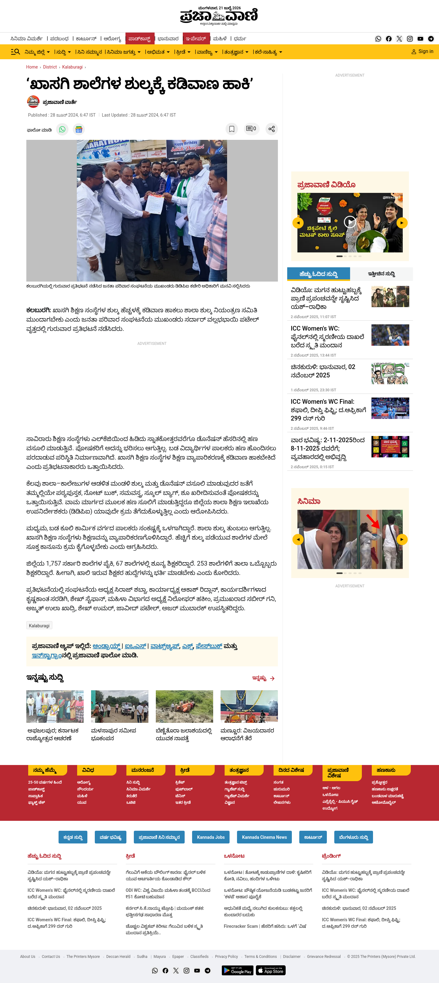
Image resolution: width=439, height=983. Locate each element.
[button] (73, 837)
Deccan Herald (118, 956)
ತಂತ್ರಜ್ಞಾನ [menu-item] (233, 52)
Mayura (160, 956)
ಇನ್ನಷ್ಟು (263, 678)
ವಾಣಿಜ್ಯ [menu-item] (205, 52)
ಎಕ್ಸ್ (187, 646)
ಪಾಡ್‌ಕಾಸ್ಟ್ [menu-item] (139, 39)
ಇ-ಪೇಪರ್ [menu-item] (195, 39)
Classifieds (200, 956)
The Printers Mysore (83, 956)
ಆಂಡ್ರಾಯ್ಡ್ (107, 646)
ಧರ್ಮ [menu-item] (240, 39)
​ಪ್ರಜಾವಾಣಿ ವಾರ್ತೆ (60, 102)
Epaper (178, 956)
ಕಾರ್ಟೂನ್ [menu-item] (86, 39)
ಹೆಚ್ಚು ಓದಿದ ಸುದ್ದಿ (44, 856)
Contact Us (51, 956)
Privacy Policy (226, 956)
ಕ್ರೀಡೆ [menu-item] (180, 52)
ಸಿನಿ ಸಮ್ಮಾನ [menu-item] (89, 52)
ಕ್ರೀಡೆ (130, 856)
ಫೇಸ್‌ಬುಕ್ (209, 646)
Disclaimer (292, 956)
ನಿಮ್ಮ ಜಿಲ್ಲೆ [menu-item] (35, 52)
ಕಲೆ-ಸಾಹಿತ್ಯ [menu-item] (266, 52)
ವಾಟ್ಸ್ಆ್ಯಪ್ (165, 646)
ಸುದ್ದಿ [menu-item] (61, 52)
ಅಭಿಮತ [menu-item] (156, 52)
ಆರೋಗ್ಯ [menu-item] (112, 39)
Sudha (142, 956)
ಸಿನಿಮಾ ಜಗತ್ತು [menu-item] (121, 52)
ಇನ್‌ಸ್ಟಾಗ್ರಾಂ (47, 655)
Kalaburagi (39, 625)
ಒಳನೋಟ (234, 856)
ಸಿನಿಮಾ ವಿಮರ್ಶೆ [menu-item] (27, 39)
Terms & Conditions (260, 956)
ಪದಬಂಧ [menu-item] (59, 39)
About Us (27, 956)
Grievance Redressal (324, 956)
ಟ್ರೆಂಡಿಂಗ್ (331, 856)
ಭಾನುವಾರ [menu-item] (168, 39)
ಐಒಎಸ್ (135, 646)
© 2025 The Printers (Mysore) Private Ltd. (381, 956)
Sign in (422, 51)
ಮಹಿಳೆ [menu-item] (219, 39)
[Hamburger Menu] (15, 52)
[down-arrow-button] (48, 52)
